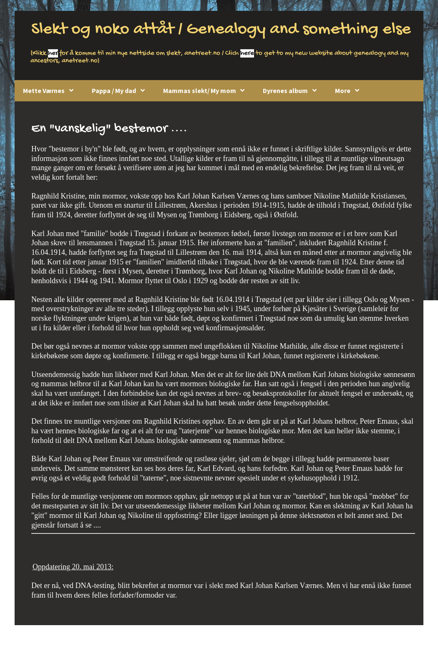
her (53, 53)
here (247, 53)
